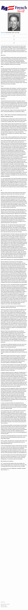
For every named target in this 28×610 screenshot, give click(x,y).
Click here (3, 32)
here (8, 469)
